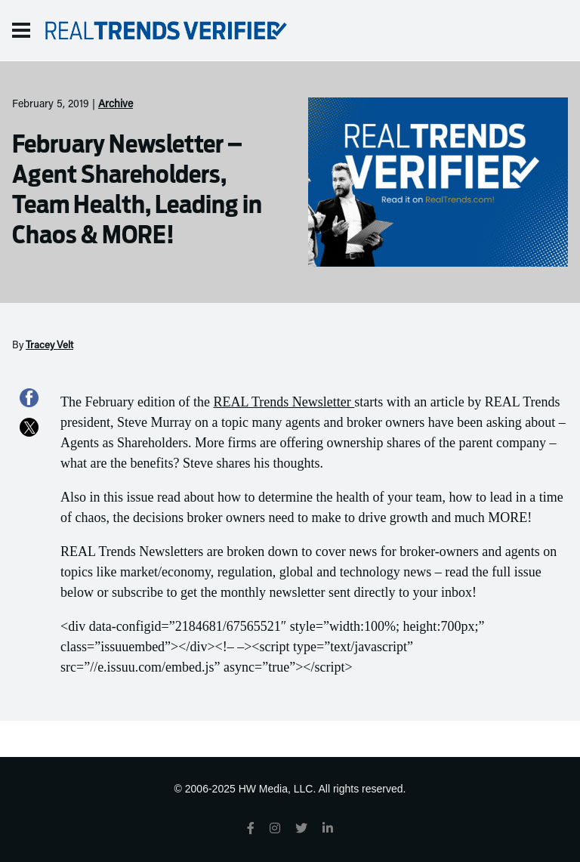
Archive (115, 105)
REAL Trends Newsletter (283, 401)
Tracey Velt (49, 346)
